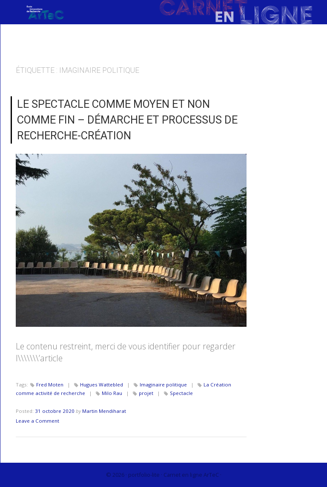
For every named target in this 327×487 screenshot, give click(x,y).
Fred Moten (49, 384)
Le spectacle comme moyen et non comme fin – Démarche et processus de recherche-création (127, 120)
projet (146, 393)
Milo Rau (112, 393)
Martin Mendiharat (104, 411)
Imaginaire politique (163, 384)
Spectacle (181, 393)
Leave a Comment (37, 421)
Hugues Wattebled (101, 384)
